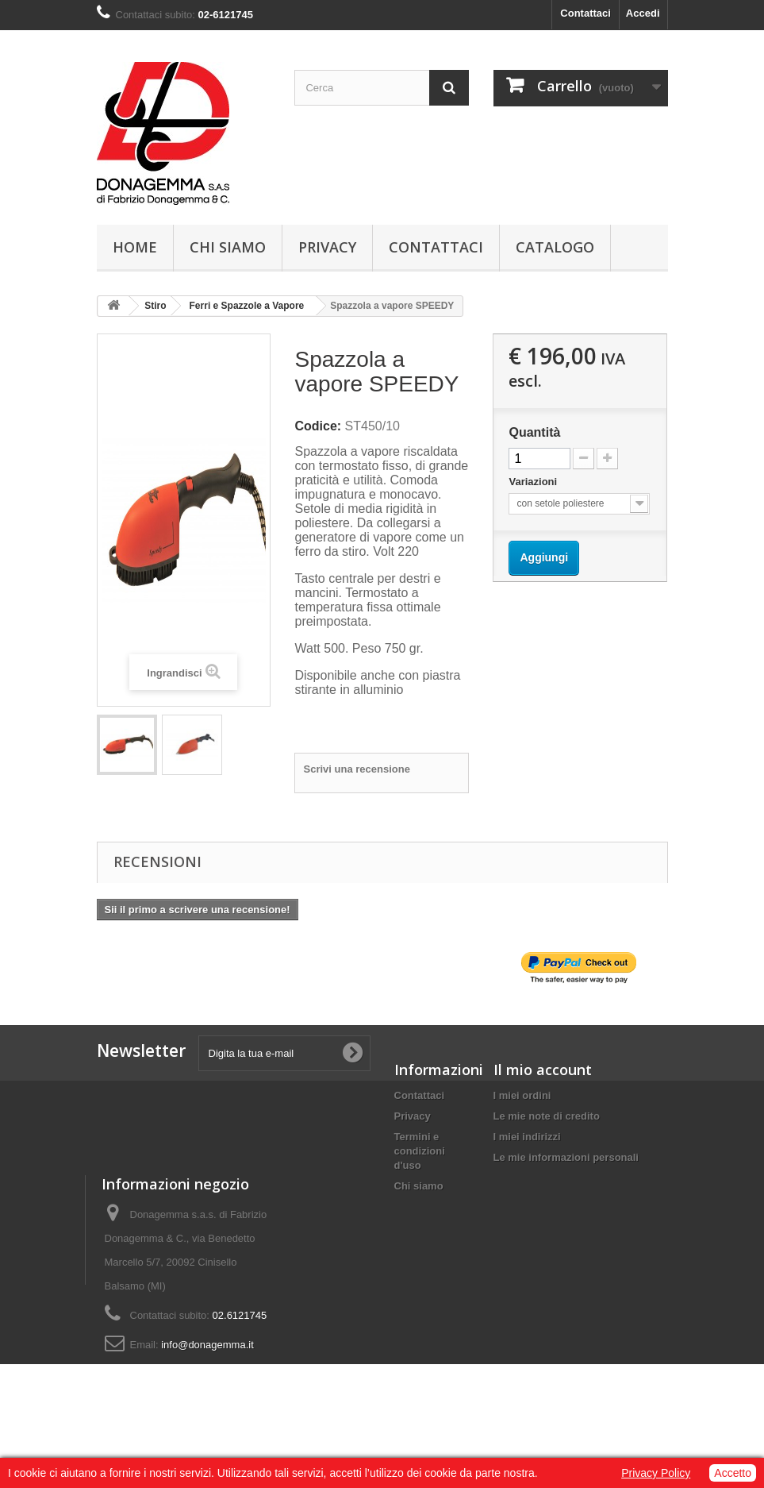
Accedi (643, 13)
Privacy (327, 246)
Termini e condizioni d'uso (419, 1151)
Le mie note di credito (546, 1116)
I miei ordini (522, 1095)
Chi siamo (228, 246)
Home (135, 246)
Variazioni (534, 482)
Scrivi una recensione (356, 769)
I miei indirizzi (527, 1137)
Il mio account (542, 1069)
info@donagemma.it (604, 1384)
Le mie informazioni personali (566, 1157)
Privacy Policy (655, 1473)
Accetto (732, 1473)
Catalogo (555, 246)
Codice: (317, 426)
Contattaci (585, 13)
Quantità (534, 432)
